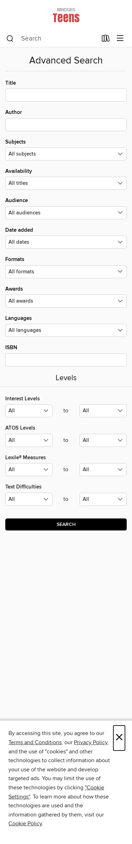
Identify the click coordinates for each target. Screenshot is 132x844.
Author (66, 120)
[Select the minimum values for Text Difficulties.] (28, 499)
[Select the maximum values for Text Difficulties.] (103, 499)
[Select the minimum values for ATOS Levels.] (28, 440)
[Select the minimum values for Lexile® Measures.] (28, 469)
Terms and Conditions (35, 742)
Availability (66, 179)
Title (66, 91)
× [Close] (119, 738)
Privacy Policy (90, 742)
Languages (66, 326)
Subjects (66, 149)
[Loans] (105, 39)
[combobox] (52, 38)
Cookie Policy (25, 823)
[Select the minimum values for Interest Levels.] (28, 410)
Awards (66, 297)
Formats (66, 267)
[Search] (10, 38)
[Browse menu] (120, 38)
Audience (66, 208)
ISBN (66, 355)
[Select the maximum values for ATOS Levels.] (103, 440)
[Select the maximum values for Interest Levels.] (103, 410)
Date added (66, 238)
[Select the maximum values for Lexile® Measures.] (103, 469)
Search (66, 524)
